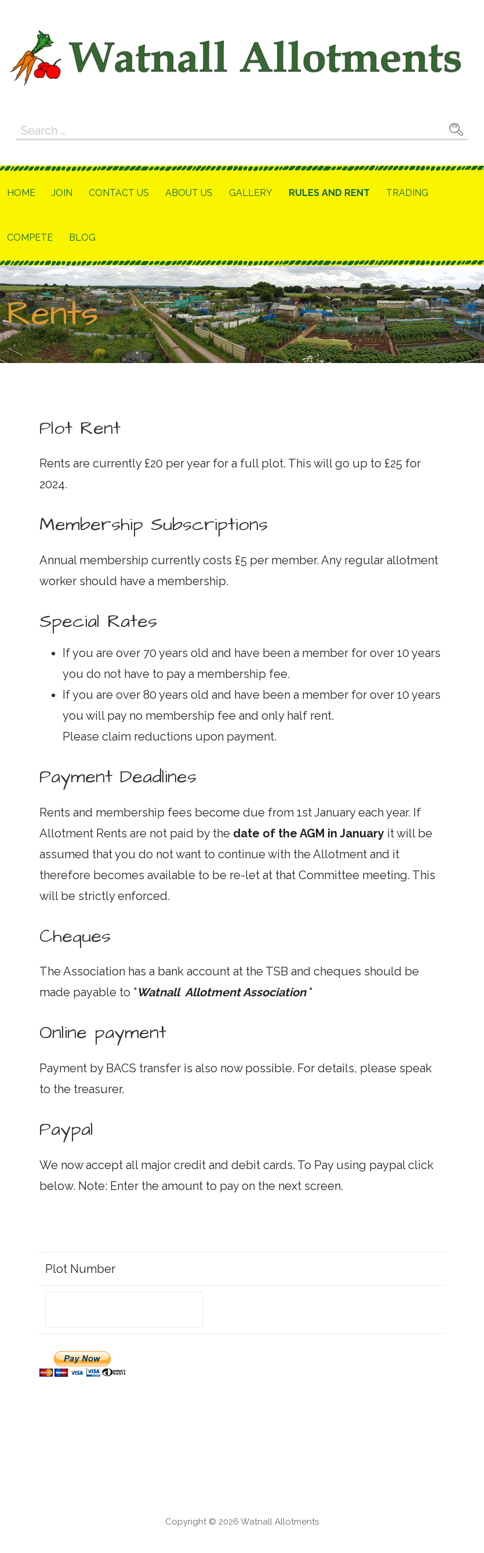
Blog (82, 237)
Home (21, 192)
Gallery (250, 192)
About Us (189, 192)
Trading (407, 192)
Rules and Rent (329, 192)
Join (62, 192)
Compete (30, 237)
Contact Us (119, 192)
